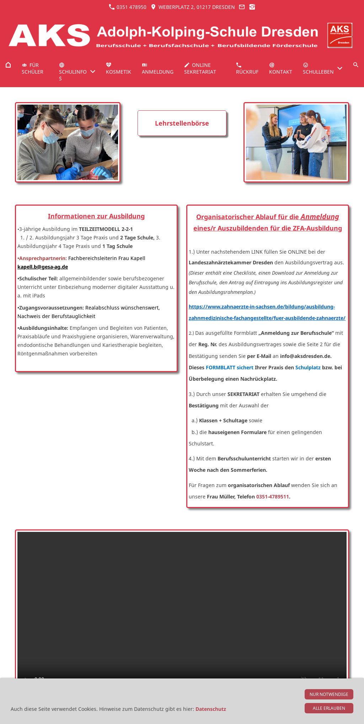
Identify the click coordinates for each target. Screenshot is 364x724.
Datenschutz (211, 708)
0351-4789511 (272, 496)
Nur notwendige (329, 694)
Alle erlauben (329, 708)
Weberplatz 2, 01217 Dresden (192, 7)
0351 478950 (127, 7)
